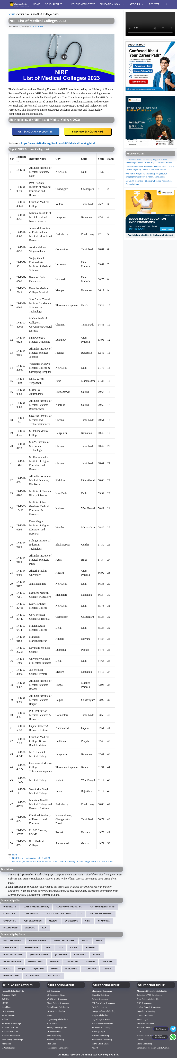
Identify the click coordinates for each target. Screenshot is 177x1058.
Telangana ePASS (9, 995)
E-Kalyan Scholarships (11, 1035)
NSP (139, 1031)
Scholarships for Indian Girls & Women (153, 1048)
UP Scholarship (8, 1011)
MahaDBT (6, 1019)
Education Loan (113, 4)
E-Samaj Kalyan (98, 1031)
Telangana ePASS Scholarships (149, 995)
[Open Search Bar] (166, 4)
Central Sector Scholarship (58, 1007)
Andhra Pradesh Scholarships (149, 1007)
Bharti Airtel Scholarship (102, 991)
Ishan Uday (51, 1044)
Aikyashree (6, 1044)
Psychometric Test (83, 4)
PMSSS (140, 1040)
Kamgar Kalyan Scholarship (103, 1011)
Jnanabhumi (7, 1007)
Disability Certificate (100, 995)
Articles (137, 4)
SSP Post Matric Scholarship (103, 1003)
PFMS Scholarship (144, 1044)
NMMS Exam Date (145, 1015)
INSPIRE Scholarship (56, 1011)
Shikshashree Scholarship (102, 1023)
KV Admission (53, 1023)
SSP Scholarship (53, 991)
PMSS (49, 1015)
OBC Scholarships (144, 1003)
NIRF (11, 14)
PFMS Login (142, 1019)
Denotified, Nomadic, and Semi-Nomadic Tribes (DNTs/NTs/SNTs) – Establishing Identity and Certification (62, 861)
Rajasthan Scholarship (146, 1011)
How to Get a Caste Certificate (149, 1035)
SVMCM (5, 999)
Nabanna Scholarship (55, 1040)
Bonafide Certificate (10, 1027)
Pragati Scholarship (100, 1015)
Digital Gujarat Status (101, 1019)
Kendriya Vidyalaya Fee (57, 1027)
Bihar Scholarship (54, 1035)
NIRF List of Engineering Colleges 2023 (31, 858)
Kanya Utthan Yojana (100, 1044)
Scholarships (57, 4)
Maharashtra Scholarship (102, 1040)
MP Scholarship (8, 1048)
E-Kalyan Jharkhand (10, 1031)
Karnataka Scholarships (11, 1023)
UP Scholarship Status (56, 995)
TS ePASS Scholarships (101, 1027)
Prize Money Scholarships (12, 1040)
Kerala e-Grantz (8, 1015)
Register (154, 4)
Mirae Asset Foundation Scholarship (152, 991)
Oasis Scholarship (99, 1007)
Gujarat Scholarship (100, 999)
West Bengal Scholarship (57, 999)
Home (36, 4)
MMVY (95, 1048)
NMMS (5, 1003)
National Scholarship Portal (13, 991)
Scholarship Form (144, 1027)
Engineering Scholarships (57, 1019)
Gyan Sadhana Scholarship (148, 999)
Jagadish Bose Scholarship (58, 1048)
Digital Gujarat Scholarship (58, 1003)
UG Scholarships (54, 1031)
